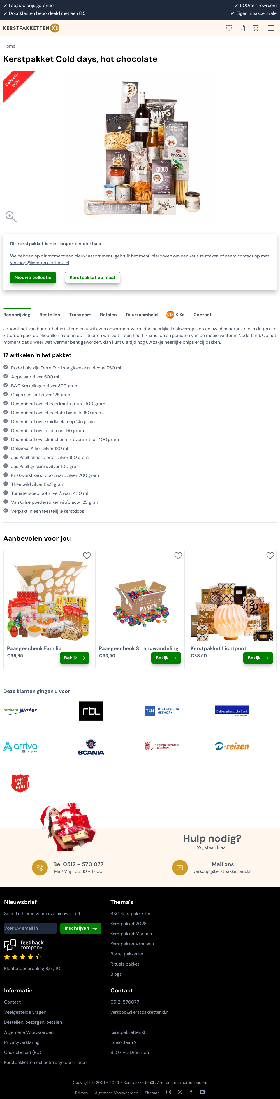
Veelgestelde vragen (25, 1012)
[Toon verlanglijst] (230, 28)
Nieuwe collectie (33, 277)
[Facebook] (191, 1092)
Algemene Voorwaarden (29, 1032)
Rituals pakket (124, 964)
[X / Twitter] (180, 1092)
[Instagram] (168, 1092)
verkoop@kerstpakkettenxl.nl (39, 263)
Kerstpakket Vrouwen (132, 944)
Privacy (81, 1092)
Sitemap (152, 1092)
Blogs (116, 974)
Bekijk (70, 658)
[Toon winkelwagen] (257, 28)
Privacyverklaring (22, 1042)
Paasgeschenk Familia (34, 648)
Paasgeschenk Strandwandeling (139, 648)
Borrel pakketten (127, 954)
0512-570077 (124, 1002)
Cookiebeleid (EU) (22, 1052)
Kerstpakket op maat (92, 277)
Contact (12, 1002)
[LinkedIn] (202, 1092)
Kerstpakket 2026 (128, 924)
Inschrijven (77, 928)
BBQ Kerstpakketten (130, 914)
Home (9, 46)
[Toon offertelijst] (244, 28)
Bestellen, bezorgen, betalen (33, 1022)
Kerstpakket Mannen (131, 934)
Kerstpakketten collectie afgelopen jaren (45, 1062)
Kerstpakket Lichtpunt (218, 648)
